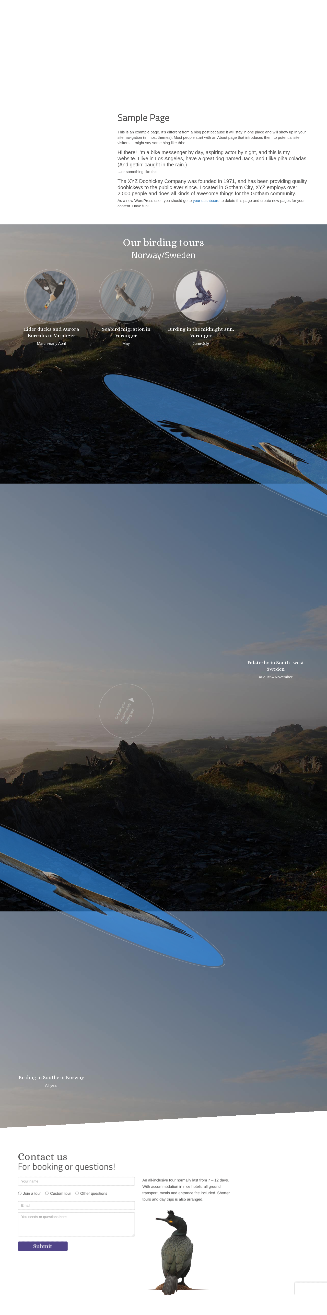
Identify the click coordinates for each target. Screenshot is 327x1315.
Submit (42, 1246)
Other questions (93, 1193)
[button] (229, 8)
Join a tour (32, 1193)
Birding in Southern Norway (51, 1077)
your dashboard (206, 200)
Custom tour (60, 1193)
